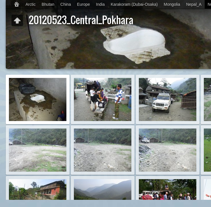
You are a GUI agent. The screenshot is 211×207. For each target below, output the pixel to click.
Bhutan (48, 4)
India (100, 4)
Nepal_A (194, 4)
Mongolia (172, 4)
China (65, 4)
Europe (83, 4)
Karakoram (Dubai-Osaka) (134, 4)
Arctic (31, 4)
